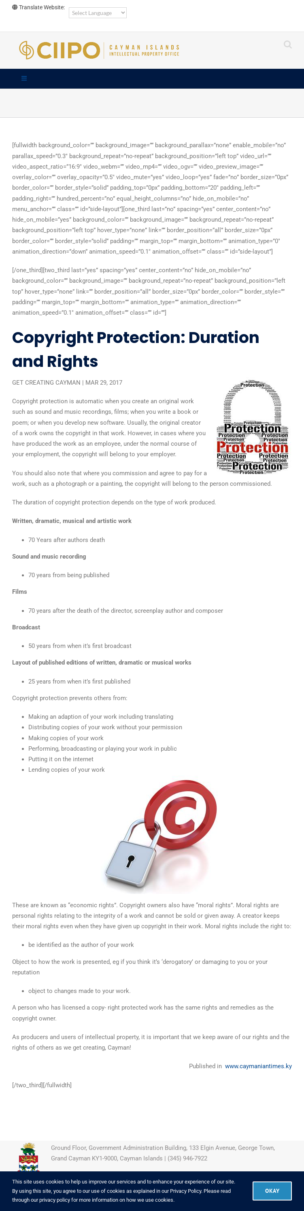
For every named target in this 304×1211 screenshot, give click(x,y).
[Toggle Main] (152, 79)
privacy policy (54, 1200)
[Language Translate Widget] (98, 12)
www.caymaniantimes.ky (258, 1066)
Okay (272, 1190)
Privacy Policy (185, 1191)
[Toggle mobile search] (288, 44)
